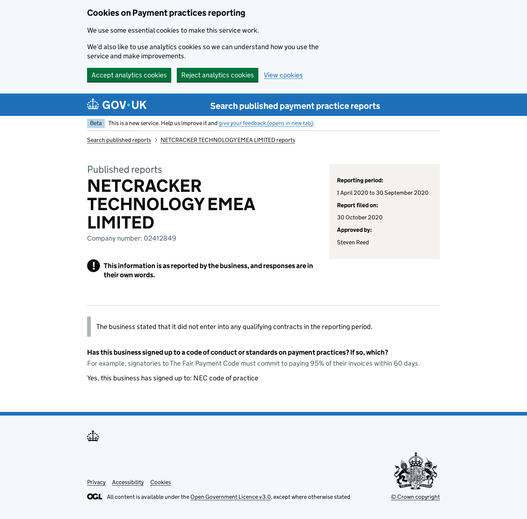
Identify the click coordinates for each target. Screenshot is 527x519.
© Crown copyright (415, 496)
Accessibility (128, 482)
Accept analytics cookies (129, 75)
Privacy (96, 482)
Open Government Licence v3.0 (230, 496)
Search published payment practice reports (295, 105)
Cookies (160, 482)
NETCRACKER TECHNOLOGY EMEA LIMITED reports (228, 139)
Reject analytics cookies (217, 75)
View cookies (283, 75)
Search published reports (119, 139)
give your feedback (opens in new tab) (266, 123)
